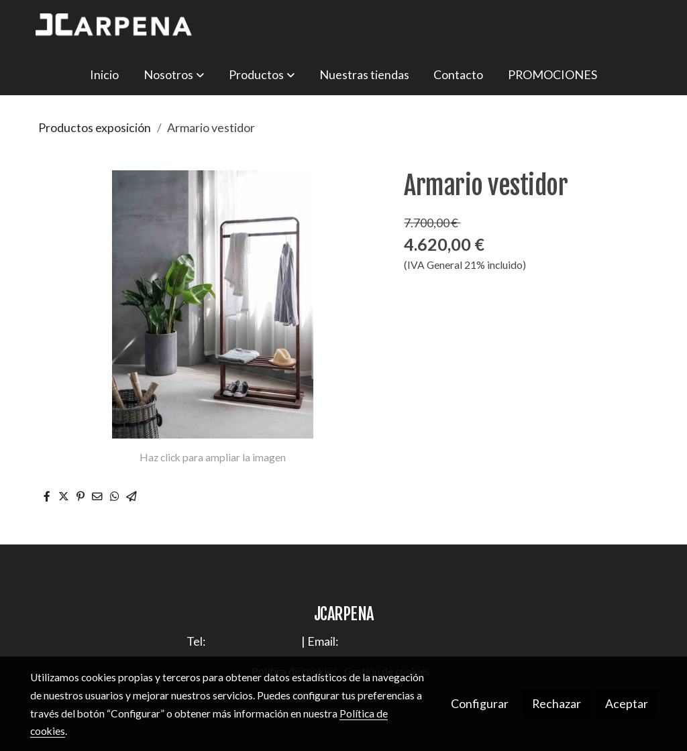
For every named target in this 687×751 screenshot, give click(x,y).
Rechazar (556, 703)
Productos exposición (94, 127)
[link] (116, 26)
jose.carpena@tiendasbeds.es (420, 641)
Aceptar (626, 703)
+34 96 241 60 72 (254, 641)
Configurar (480, 703)
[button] (173, 74)
